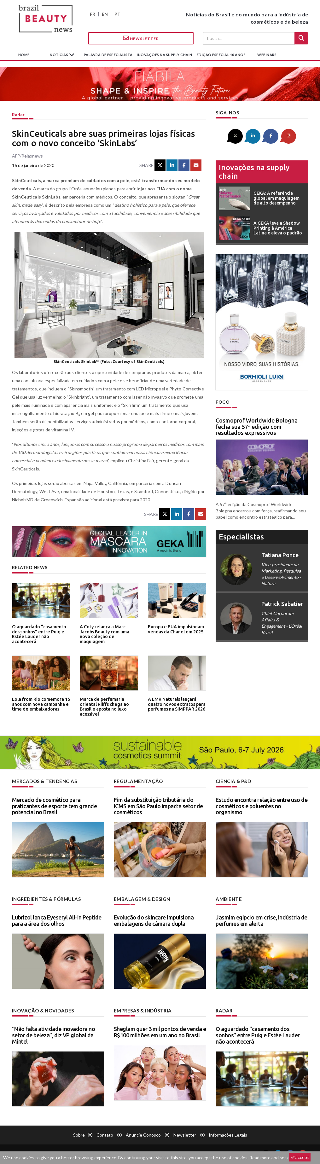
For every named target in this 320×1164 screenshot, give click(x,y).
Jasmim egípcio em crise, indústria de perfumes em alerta (261, 919)
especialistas (241, 536)
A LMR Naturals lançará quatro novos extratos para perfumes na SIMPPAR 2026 (175, 704)
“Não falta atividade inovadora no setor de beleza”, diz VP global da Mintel (53, 1034)
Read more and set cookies (275, 1157)
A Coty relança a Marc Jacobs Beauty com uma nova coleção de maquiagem (109, 631)
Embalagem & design (140, 898)
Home (24, 55)
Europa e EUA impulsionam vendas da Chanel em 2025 (174, 629)
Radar (18, 114)
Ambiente (228, 898)
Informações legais (228, 1134)
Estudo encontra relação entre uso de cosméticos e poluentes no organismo (261, 805)
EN (105, 14)
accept (300, 1157)
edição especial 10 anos (221, 55)
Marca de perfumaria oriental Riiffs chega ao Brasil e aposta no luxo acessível (109, 704)
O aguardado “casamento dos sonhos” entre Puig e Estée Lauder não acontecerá (37, 634)
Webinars (266, 55)
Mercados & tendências (43, 781)
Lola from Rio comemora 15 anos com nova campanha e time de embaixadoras (39, 704)
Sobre (79, 1134)
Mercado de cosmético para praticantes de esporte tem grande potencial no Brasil (54, 805)
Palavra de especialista (108, 55)
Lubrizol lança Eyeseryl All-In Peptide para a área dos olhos (57, 919)
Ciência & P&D (233, 781)
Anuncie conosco (143, 1134)
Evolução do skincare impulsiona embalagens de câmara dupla (154, 919)
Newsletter (141, 38)
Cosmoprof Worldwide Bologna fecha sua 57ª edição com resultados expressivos (257, 425)
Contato (104, 1134)
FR (92, 14)
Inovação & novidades (42, 1009)
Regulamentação (137, 781)
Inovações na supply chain (164, 55)
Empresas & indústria (142, 1009)
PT (117, 14)
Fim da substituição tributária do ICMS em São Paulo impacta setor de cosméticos (158, 805)
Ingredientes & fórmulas (45, 898)
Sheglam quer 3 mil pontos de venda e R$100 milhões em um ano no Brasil (160, 1031)
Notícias (59, 55)
